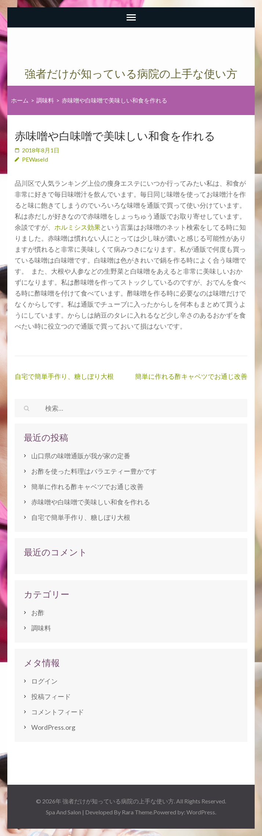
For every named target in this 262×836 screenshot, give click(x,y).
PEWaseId (35, 159)
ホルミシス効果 (77, 227)
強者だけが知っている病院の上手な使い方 (131, 74)
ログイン (44, 681)
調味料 (41, 628)
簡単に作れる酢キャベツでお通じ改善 (191, 376)
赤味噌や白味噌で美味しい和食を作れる (90, 502)
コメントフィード (57, 712)
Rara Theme (137, 812)
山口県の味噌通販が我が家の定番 (80, 456)
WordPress (200, 812)
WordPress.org (53, 727)
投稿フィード (51, 696)
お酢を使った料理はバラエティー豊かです (94, 471)
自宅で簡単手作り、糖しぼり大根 (64, 376)
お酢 (37, 612)
